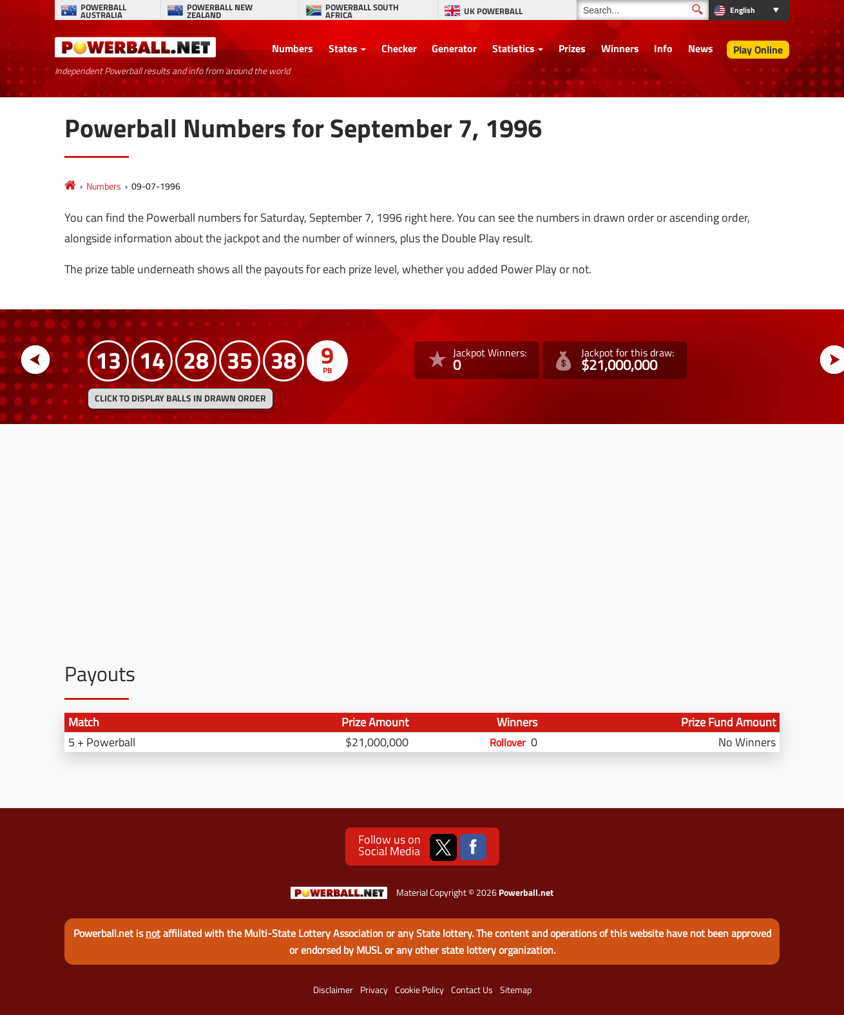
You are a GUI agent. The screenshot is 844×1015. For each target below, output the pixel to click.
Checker (399, 48)
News (700, 48)
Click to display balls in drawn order (180, 398)
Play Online (758, 49)
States (343, 48)
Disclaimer (333, 990)
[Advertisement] (422, 533)
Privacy (374, 990)
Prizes (572, 48)
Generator (454, 48)
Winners (620, 48)
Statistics (513, 48)
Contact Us (472, 990)
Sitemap (516, 990)
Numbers (292, 48)
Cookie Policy (419, 990)
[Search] (643, 10)
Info (663, 48)
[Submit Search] (697, 9)
